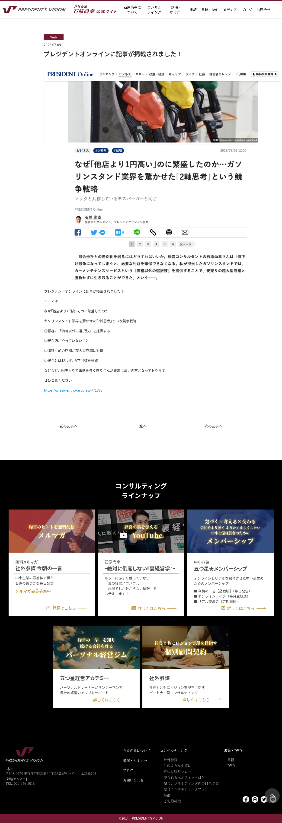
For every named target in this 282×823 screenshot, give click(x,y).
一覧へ (141, 426)
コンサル (154, 9)
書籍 (230, 759)
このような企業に (177, 765)
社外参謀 (170, 759)
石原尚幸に (132, 9)
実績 (193, 9)
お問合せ (263, 9)
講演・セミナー (135, 760)
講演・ (176, 9)
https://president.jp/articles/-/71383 (73, 390)
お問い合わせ (133, 780)
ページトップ (272, 795)
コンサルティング (173, 750)
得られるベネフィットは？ (184, 777)
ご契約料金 (172, 800)
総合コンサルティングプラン (185, 789)
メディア (230, 9)
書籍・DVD (209, 9)
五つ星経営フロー (177, 771)
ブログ (246, 9)
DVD (231, 765)
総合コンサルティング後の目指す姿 (191, 783)
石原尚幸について (137, 750)
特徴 (166, 795)
